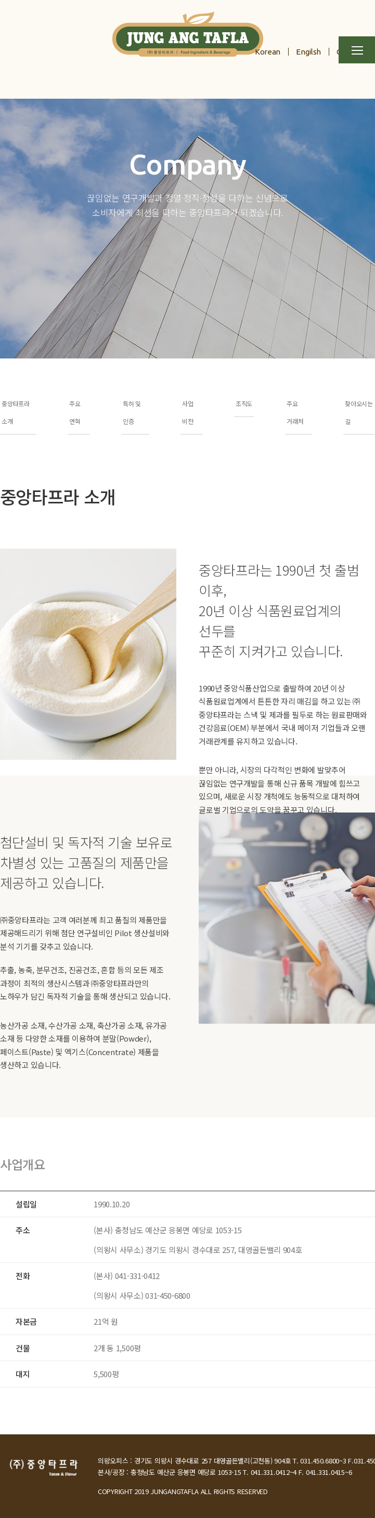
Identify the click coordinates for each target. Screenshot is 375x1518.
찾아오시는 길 (359, 412)
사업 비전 (187, 412)
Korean (267, 51)
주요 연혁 (75, 412)
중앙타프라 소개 (16, 412)
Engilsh (308, 51)
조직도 (244, 403)
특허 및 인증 (132, 412)
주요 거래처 (295, 412)
